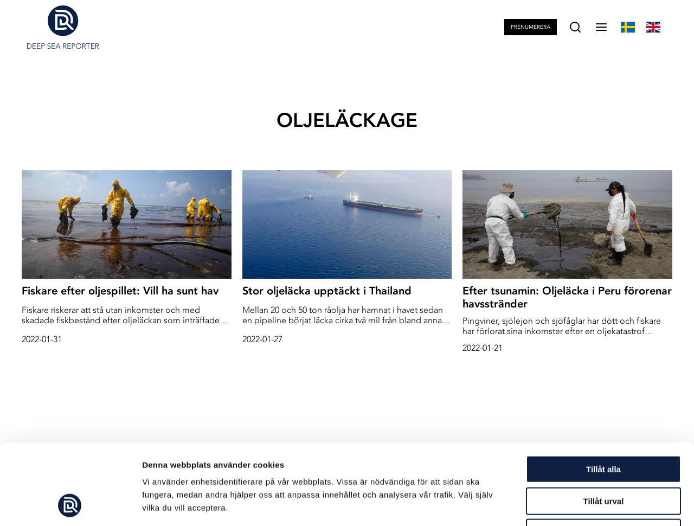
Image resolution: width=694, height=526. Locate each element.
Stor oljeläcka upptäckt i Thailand (327, 290)
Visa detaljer (589, 504)
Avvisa (603, 456)
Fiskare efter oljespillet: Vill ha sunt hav (120, 290)
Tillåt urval (603, 425)
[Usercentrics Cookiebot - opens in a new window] (70, 505)
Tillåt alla (603, 393)
